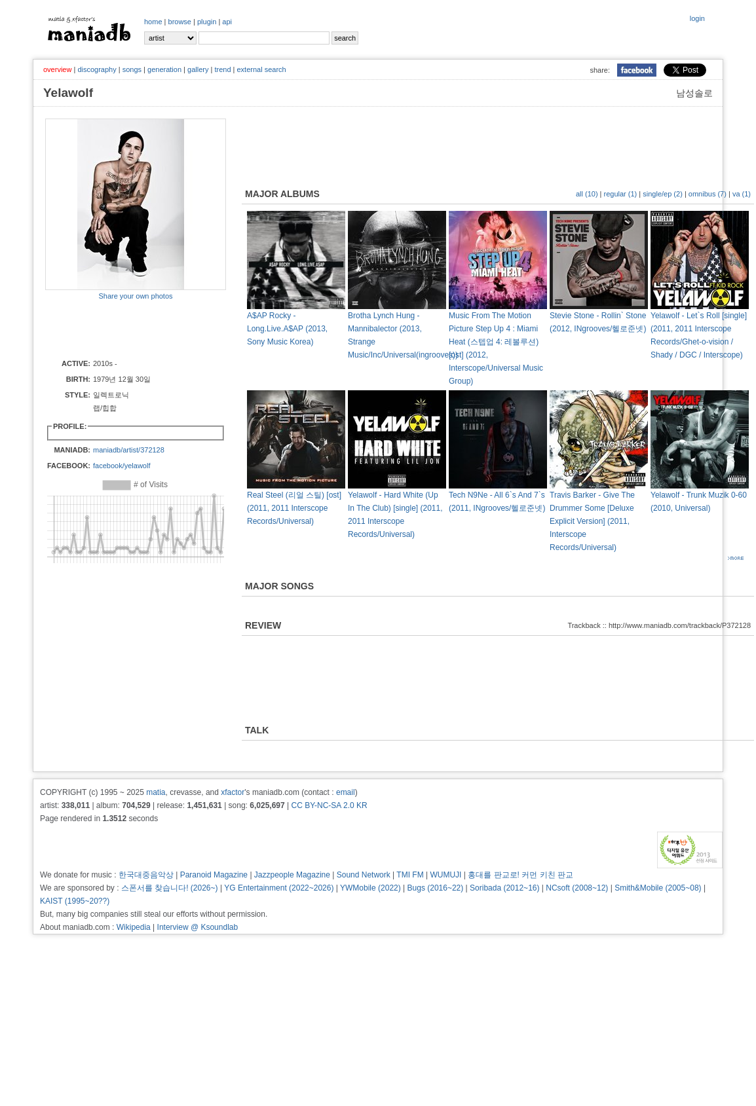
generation (164, 69)
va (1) (741, 194)
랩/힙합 (105, 408)
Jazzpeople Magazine (292, 874)
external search (261, 69)
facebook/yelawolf (121, 466)
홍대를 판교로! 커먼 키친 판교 (520, 874)
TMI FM (409, 874)
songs (132, 69)
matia (155, 792)
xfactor (232, 792)
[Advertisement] (121, 328)
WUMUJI (445, 874)
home (153, 22)
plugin (206, 22)
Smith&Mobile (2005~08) (657, 888)
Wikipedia (134, 927)
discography (96, 69)
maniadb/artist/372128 (128, 450)
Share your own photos (135, 296)
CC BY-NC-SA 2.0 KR (329, 805)
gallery (197, 69)
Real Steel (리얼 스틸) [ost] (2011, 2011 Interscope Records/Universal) (294, 508)
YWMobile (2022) (370, 888)
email (345, 792)
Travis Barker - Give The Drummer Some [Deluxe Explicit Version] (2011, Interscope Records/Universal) (592, 521)
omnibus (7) (708, 194)
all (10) (587, 194)
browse (179, 22)
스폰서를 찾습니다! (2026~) (169, 888)
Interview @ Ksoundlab (197, 927)
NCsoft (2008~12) (577, 888)
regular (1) (620, 194)
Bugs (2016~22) (435, 888)
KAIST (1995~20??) (74, 901)
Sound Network (363, 874)
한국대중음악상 (146, 874)
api (227, 22)
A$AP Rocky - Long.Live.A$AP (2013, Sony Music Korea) (287, 328)
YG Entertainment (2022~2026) (278, 888)
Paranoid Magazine (214, 874)
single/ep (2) (663, 194)
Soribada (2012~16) (504, 888)
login (697, 18)
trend (222, 69)
